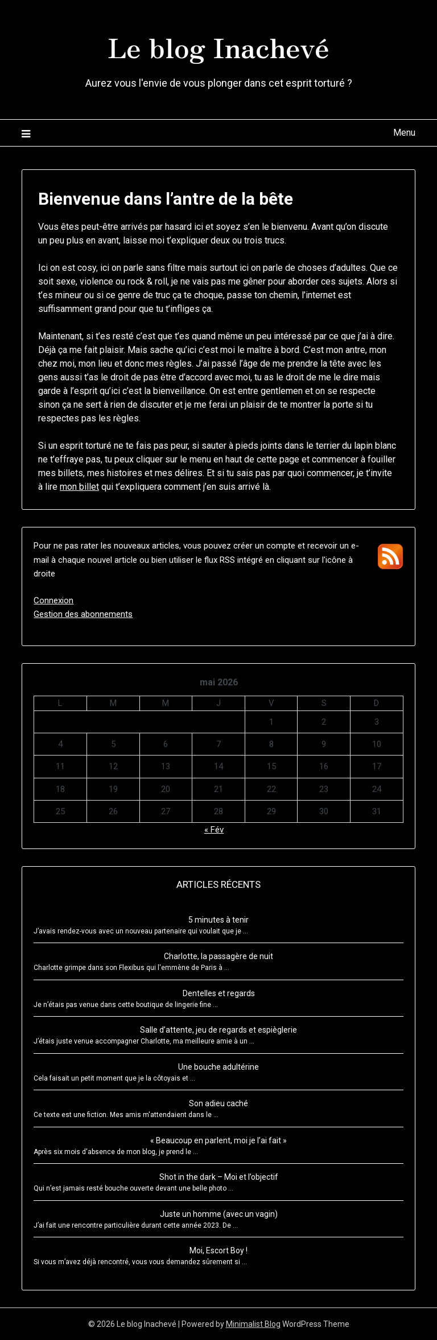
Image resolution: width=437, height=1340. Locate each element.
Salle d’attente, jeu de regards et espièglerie (218, 1029)
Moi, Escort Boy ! (218, 1250)
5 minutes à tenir (218, 919)
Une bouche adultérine (218, 1066)
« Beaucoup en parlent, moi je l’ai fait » (218, 1140)
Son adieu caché (218, 1103)
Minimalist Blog (253, 1324)
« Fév (214, 830)
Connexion (53, 600)
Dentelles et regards (219, 993)
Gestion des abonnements (83, 614)
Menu (404, 132)
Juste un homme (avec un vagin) (219, 1214)
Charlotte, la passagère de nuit (218, 956)
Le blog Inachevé (218, 46)
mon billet (79, 486)
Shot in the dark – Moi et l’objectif (218, 1176)
